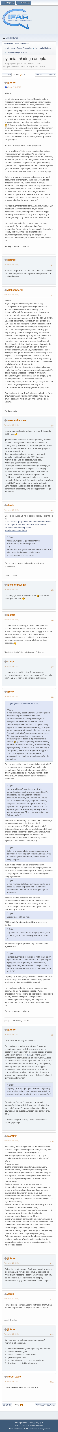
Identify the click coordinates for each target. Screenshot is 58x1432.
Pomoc (17, 1422)
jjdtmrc (11, 82)
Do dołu (7, 74)
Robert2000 (14, 1376)
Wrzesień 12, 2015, (14, 87)
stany (10, 661)
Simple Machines (36, 1426)
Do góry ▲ (39, 1422)
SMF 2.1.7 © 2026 (22, 1426)
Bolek (10, 691)
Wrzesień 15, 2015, (11, 1263)
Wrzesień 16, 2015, (11, 1334)
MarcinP (12, 1136)
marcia (11, 615)
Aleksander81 (15, 290)
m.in (28, 1055)
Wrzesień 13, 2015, (11, 264)
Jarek (10, 505)
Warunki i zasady (27, 1422)
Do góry (7, 1405)
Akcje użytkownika (45, 74)
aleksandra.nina (16, 420)
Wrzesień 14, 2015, (11, 295)
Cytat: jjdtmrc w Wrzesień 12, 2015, (24, 703)
